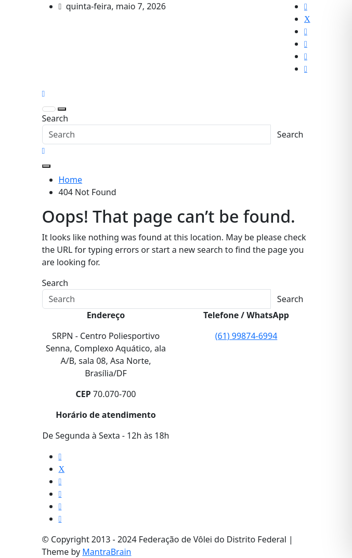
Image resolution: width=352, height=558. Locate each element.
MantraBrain (106, 551)
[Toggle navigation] (49, 109)
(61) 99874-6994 (246, 336)
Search (55, 118)
